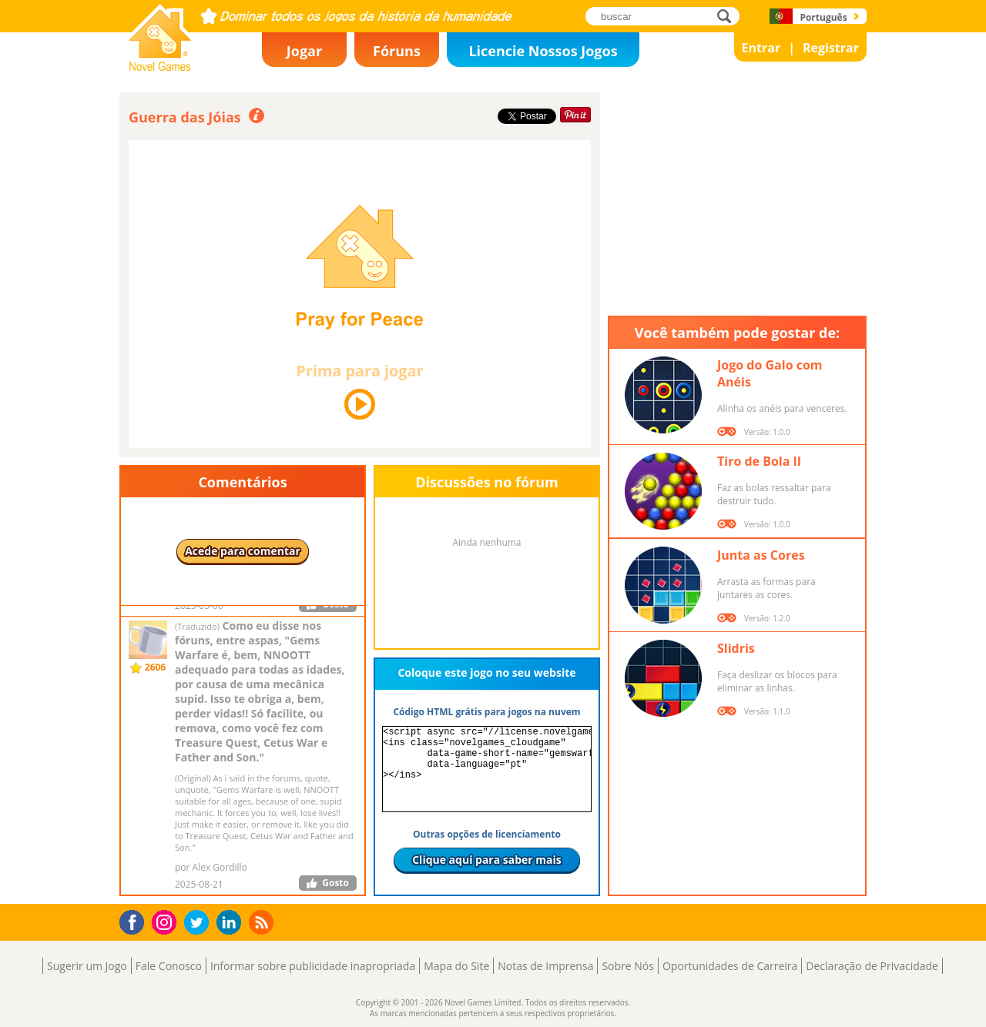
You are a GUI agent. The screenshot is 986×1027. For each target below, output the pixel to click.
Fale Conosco (169, 965)
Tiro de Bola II (759, 461)
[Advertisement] (737, 200)
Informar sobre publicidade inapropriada (312, 965)
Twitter (199, 923)
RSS (263, 921)
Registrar (831, 47)
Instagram (166, 921)
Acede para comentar (242, 551)
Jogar (304, 51)
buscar (728, 15)
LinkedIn (231, 922)
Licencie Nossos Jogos (542, 51)
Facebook (136, 920)
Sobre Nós (628, 965)
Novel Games (157, 66)
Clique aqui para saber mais (487, 859)
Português (823, 17)
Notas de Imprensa (545, 965)
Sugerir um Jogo (87, 965)
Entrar (761, 47)
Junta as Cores (761, 555)
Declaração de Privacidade (872, 965)
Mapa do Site (456, 965)
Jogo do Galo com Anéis (770, 373)
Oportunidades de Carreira (729, 965)
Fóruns (397, 51)
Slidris (736, 648)
